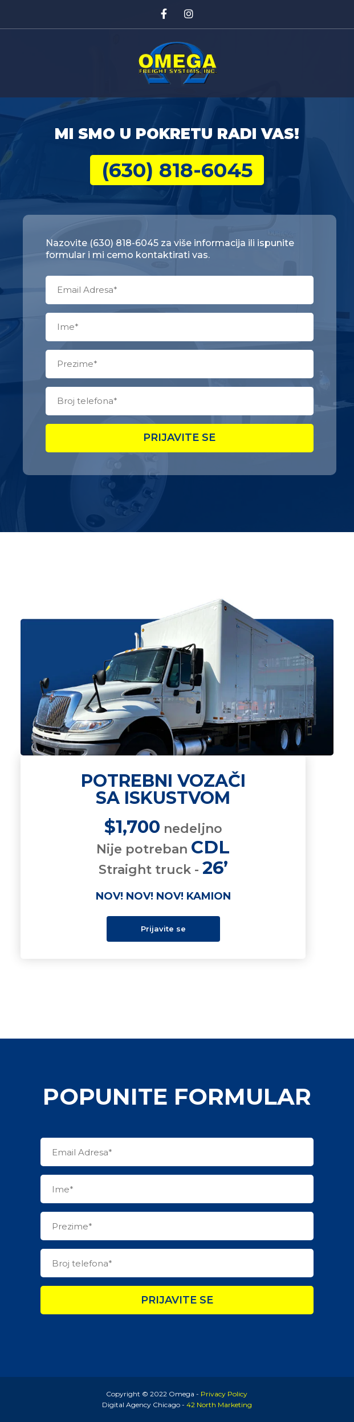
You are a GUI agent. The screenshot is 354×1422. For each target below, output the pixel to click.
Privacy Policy (224, 1394)
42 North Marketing (219, 1404)
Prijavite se (179, 437)
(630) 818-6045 (177, 170)
